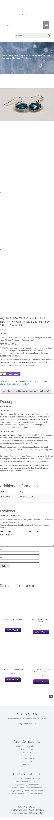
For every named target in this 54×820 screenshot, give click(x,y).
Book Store (26, 764)
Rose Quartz (27, 761)
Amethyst (27, 752)
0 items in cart (27, 14)
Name (3, 549)
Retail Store (13, 55)
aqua (14, 384)
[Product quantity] (3, 374)
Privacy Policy (36, 813)
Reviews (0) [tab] (44, 391)
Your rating (5, 531)
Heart (26, 384)
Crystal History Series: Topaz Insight (27, 788)
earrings (20, 384)
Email (3, 557)
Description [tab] (8, 391)
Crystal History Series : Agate (27, 785)
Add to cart (14, 374)
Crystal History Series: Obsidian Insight (27, 791)
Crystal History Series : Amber (27, 782)
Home (8, 25)
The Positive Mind (18, 810)
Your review (6, 535)
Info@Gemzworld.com (27, 724)
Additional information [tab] (26, 391)
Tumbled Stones (27, 758)
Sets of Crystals (27, 755)
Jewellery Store (27, 749)
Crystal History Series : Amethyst (27, 779)
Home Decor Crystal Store (27, 746)
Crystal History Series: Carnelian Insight (27, 794)
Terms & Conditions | (20, 813)
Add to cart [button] (13, 630)
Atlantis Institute (36, 810)
